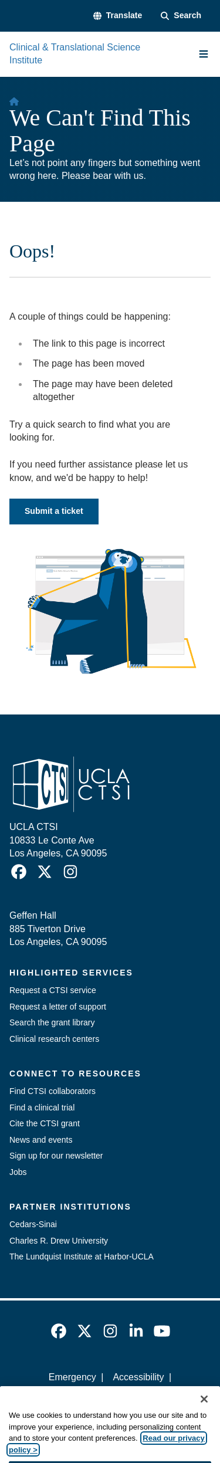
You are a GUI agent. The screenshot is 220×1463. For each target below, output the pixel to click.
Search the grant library (52, 1022)
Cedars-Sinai (33, 1224)
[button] (117, 16)
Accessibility (138, 1377)
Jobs (18, 1172)
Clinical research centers (54, 1039)
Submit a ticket (54, 511)
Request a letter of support (57, 1006)
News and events (40, 1139)
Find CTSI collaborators (52, 1091)
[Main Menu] (204, 54)
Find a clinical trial (42, 1107)
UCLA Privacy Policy (106, 1397)
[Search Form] (181, 16)
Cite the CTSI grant (44, 1123)
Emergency (72, 1377)
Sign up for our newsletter (56, 1155)
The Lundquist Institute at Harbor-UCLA (81, 1256)
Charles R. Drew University (58, 1240)
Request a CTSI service (52, 990)
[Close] (204, 1414)
